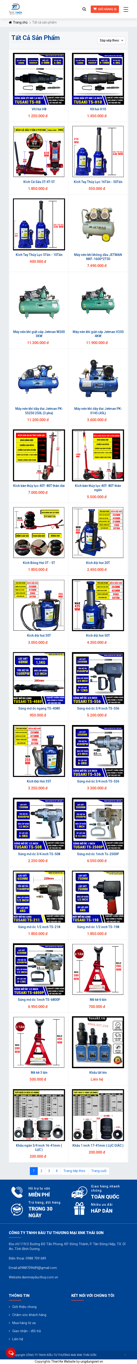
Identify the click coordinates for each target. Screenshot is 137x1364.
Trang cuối (98, 1171)
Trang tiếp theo (74, 1171)
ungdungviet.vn (92, 1361)
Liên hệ (17, 1339)
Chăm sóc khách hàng (29, 1315)
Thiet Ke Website (63, 1361)
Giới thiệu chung (24, 1307)
